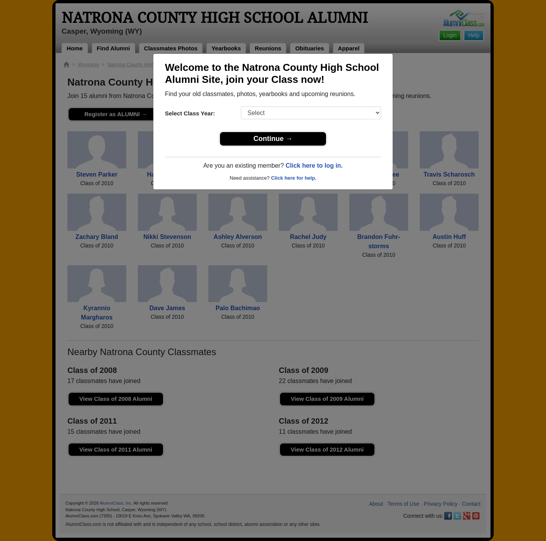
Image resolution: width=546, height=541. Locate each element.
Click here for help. (293, 178)
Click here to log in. (314, 165)
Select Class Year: (190, 113)
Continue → (273, 139)
